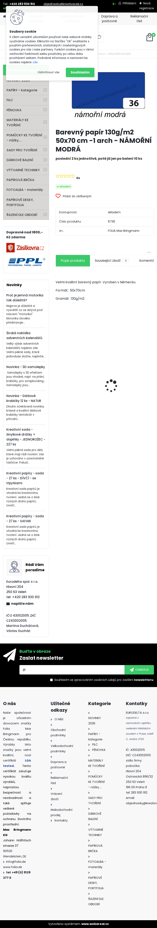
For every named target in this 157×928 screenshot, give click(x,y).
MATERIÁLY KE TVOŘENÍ (17, 122)
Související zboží (112, 260)
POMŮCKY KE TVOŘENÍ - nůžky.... (24, 138)
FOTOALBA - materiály (25, 189)
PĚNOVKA (14, 110)
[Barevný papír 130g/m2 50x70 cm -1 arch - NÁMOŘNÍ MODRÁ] (105, 95)
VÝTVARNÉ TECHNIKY (23, 170)
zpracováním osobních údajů (95, 680)
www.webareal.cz (95, 924)
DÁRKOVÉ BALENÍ (20, 160)
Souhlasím (80, 72)
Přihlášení (129, 3)
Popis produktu (73, 260)
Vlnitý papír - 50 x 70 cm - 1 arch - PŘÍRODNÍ (130, 374)
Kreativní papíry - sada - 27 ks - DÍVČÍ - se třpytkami (25, 478)
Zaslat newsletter (41, 658)
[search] (98, 39)
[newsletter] (139, 669)
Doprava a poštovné (109, 18)
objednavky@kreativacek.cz (63, 4)
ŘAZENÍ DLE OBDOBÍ (22, 214)
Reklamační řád (139, 18)
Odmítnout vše (48, 72)
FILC (10, 100)
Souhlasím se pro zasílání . (104, 680)
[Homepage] (4, 17)
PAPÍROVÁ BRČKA (20, 180)
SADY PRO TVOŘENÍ (22, 150)
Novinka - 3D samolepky (25, 367)
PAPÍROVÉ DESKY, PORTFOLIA (20, 202)
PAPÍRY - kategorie (22, 90)
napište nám (22, 603)
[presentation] (58, 379)
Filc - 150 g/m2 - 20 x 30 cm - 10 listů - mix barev (77, 401)
